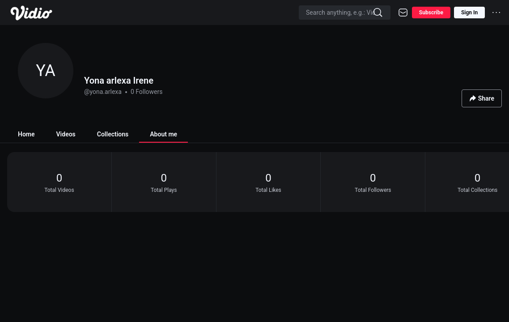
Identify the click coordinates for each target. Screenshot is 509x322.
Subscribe (431, 12)
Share (481, 98)
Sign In (469, 12)
